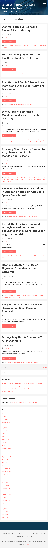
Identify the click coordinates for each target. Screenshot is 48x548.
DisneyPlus (15, 362)
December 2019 (6, 494)
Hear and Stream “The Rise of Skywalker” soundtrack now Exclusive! (20, 268)
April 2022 (5, 459)
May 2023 (5, 433)
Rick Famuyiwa (37, 179)
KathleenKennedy (28, 362)
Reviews (43, 533)
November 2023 (6, 416)
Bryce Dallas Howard (21, 177)
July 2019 (4, 509)
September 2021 (6, 471)
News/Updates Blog (8, 533)
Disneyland (11, 255)
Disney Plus (27, 140)
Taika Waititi (9, 181)
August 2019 (5, 506)
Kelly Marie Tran (18, 330)
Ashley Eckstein (12, 177)
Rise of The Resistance (25, 255)
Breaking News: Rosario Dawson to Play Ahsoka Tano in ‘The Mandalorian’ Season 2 (23, 152)
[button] (45, 3)
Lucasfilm (36, 362)
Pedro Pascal (30, 179)
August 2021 (5, 474)
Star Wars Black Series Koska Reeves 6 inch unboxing (19, 28)
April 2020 (5, 483)
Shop (28, 533)
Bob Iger (10, 216)
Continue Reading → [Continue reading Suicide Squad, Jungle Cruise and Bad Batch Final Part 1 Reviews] (9, 69)
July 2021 (4, 477)
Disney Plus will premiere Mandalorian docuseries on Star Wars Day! (21, 115)
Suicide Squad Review (38, 73)
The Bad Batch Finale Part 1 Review (10, 75)
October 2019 (6, 500)
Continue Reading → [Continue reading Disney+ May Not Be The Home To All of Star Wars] (9, 358)
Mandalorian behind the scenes (19, 142)
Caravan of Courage (13, 140)
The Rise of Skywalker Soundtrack (29, 295)
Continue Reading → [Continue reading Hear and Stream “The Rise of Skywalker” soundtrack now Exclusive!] (9, 291)
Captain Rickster (12, 73)
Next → (45, 367)
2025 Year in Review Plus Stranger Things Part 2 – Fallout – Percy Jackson (22, 383)
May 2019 (5, 514)
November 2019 (6, 497)
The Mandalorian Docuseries (35, 142)
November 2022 (6, 451)
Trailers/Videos (20, 537)
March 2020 (5, 486)
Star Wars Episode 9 (27, 330)
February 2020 (6, 488)
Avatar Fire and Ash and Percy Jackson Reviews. (15, 386)
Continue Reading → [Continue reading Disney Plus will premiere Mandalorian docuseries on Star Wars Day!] (9, 136)
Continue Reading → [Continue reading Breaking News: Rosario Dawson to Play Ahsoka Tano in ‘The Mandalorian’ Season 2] (9, 173)
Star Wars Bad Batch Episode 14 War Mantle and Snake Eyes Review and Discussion (24, 86)
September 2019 (6, 503)
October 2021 (6, 468)
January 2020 (5, 491)
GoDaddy (26, 544)
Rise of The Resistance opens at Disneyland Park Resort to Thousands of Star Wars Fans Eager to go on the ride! (23, 229)
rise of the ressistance (37, 255)
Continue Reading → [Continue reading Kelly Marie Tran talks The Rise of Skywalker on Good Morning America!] (9, 326)
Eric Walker (6, 37)
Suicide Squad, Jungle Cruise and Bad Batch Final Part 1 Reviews (21, 56)
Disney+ (32, 140)
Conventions (20, 533)
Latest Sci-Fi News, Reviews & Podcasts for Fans (18, 6)
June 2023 (5, 431)
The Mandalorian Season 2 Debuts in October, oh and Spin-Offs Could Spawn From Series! (23, 192)
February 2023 (6, 442)
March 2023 (5, 439)
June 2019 (5, 512)
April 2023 (5, 436)
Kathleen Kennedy (21, 179)
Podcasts (35, 533)
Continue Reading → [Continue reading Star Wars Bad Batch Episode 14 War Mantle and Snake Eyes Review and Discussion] (9, 100)
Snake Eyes (17, 104)
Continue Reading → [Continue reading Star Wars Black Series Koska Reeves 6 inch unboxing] (9, 41)
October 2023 (6, 419)
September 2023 (6, 422)
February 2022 (6, 462)
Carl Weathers (30, 177)
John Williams (17, 295)
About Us (29, 537)
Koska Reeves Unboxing (20, 45)
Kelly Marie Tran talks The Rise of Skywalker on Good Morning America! (22, 308)
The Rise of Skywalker (38, 330)
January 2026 (5, 413)
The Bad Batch (28, 104)
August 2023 (5, 425)
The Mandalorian (32, 216)
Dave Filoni (21, 140)
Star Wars (28, 45)
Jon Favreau (8, 142)
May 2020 (5, 480)
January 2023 (5, 445)
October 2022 (6, 454)
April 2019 (5, 517)
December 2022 (6, 448)
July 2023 (4, 428)
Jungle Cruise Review (27, 73)
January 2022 (5, 465)
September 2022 (6, 457)
